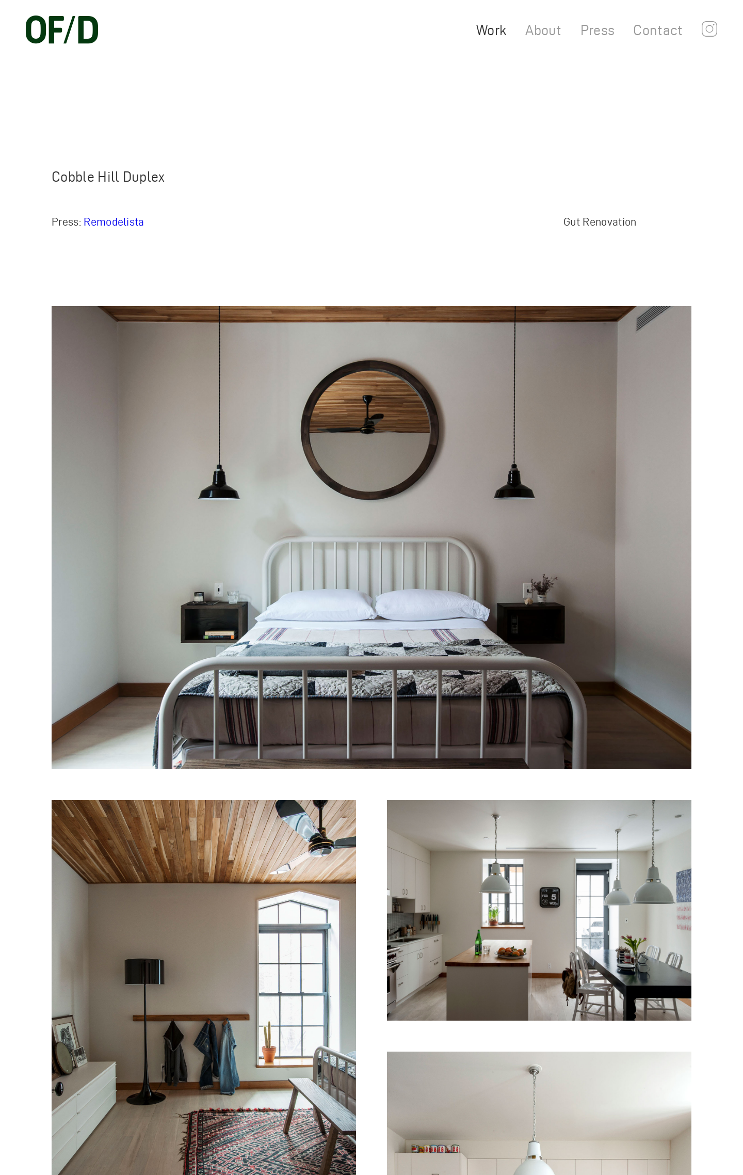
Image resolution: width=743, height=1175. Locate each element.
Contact (658, 30)
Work (491, 30)
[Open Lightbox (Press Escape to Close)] (371, 537)
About (543, 30)
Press (597, 30)
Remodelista (114, 221)
